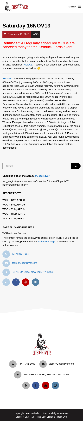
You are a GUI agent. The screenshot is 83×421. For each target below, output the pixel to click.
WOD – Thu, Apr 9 (13, 209)
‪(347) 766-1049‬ (27, 363)
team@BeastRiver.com (24, 262)
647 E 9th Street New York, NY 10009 (33, 271)
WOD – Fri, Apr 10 (13, 204)
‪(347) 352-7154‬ (20, 253)
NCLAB (28, 64)
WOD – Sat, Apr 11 (13, 200)
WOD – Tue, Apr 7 (13, 218)
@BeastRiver (42, 175)
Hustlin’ (7, 78)
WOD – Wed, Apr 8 (13, 213)
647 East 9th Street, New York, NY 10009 (46, 374)
